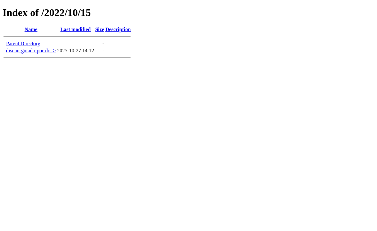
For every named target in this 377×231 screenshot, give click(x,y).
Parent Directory (23, 43)
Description (118, 29)
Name (31, 29)
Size (99, 29)
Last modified (76, 29)
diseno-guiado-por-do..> (31, 50)
